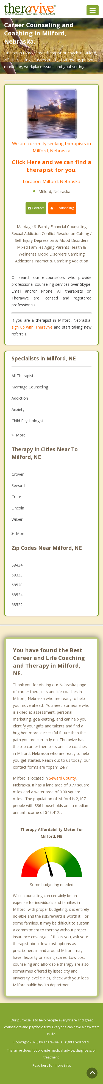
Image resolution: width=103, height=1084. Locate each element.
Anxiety (18, 409)
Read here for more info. (51, 1065)
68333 (17, 575)
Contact (36, 208)
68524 (17, 594)
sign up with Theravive (32, 327)
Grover (18, 474)
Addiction (20, 398)
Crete (16, 496)
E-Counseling (62, 208)
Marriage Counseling (30, 387)
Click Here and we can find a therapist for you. (51, 165)
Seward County (62, 778)
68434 (17, 565)
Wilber (17, 519)
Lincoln (18, 508)
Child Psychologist (28, 420)
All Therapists (23, 375)
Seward (18, 485)
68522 (17, 604)
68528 (17, 584)
